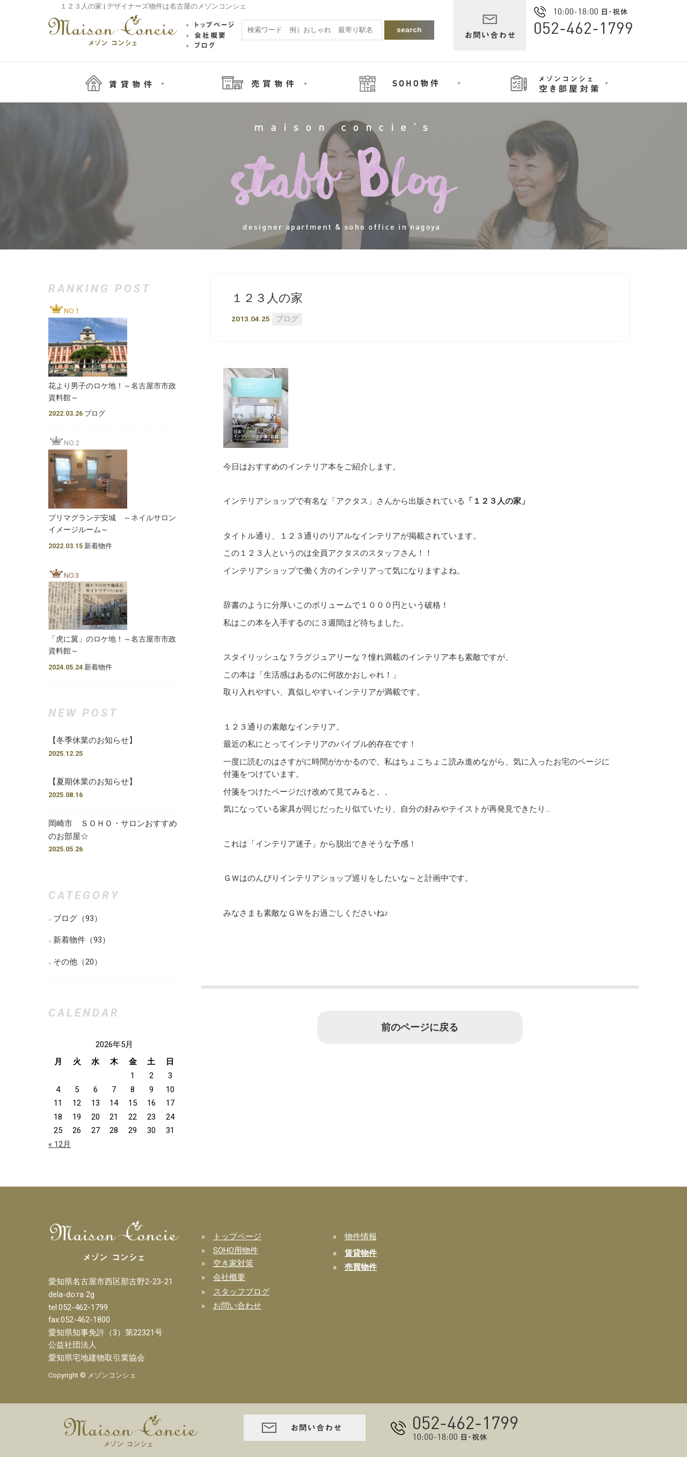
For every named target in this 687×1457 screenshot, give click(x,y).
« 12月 (59, 1144)
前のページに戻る (419, 1027)
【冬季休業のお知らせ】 (96, 740)
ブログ (287, 318)
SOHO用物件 (235, 1250)
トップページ (237, 1236)
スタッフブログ (241, 1292)
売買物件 (361, 1267)
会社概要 (229, 1277)
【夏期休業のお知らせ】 (92, 781)
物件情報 (361, 1236)
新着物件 (69, 940)
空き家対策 (233, 1263)
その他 (65, 962)
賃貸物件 (361, 1253)
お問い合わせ (237, 1306)
